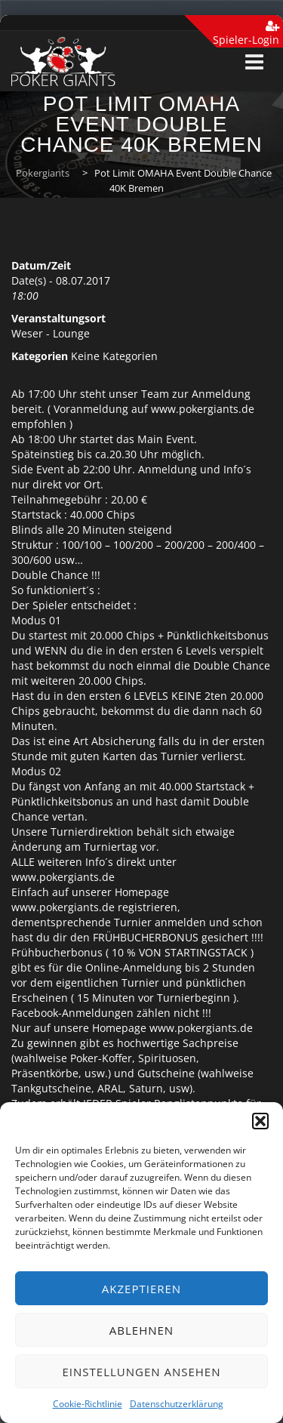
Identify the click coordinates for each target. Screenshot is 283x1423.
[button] (260, 1121)
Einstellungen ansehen (142, 1371)
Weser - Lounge (50, 333)
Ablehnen (141, 1330)
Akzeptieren (141, 1288)
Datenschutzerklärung (176, 1403)
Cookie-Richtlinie (87, 1403)
